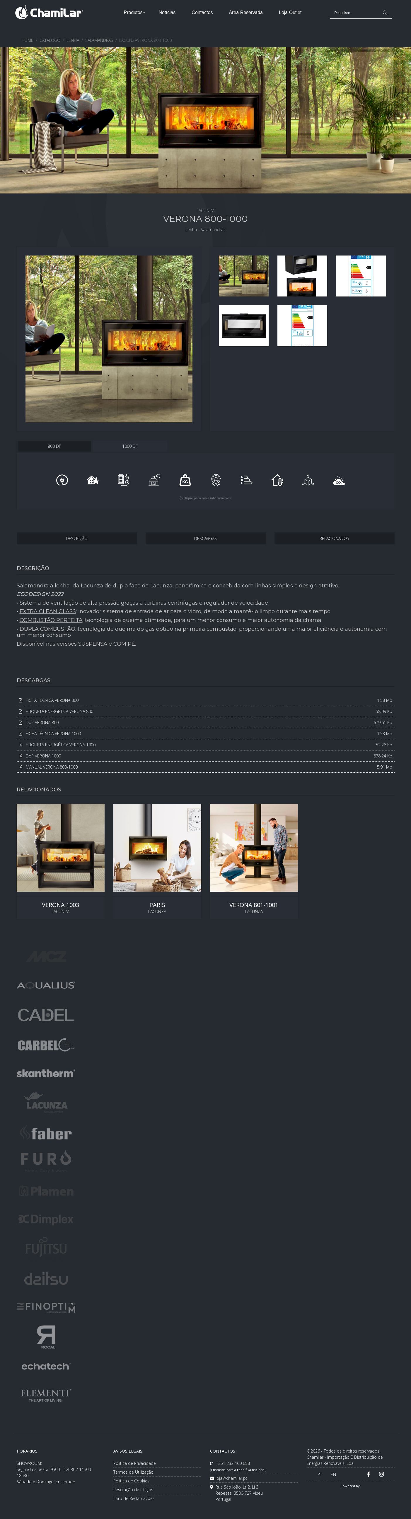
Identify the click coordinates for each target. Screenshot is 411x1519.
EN (333, 1474)
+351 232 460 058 (238, 1466)
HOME (27, 40)
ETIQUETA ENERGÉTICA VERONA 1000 (205, 745)
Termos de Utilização (133, 1472)
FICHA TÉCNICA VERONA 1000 (205, 734)
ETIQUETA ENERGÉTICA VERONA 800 (205, 711)
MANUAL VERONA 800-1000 (205, 767)
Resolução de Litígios (133, 1489)
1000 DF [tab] (130, 446)
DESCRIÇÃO (77, 538)
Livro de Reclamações (134, 1498)
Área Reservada (246, 12)
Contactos (202, 12)
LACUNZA (61, 861)
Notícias (167, 12)
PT (320, 1474)
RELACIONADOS (334, 538)
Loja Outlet (290, 12)
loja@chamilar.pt (228, 1478)
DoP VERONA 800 (205, 722)
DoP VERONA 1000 (205, 756)
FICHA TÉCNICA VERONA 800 (205, 700)
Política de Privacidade (134, 1463)
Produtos (133, 12)
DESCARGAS (205, 538)
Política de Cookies (131, 1481)
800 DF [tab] (54, 446)
